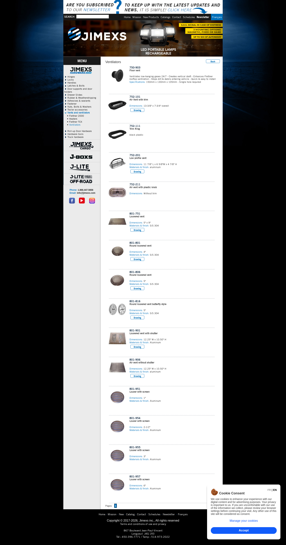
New (121, 514)
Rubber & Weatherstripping (80, 97)
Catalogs (165, 17)
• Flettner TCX (74, 121)
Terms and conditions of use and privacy (143, 523)
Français (217, 17)
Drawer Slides (73, 94)
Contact (176, 17)
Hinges (69, 76)
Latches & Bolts (74, 85)
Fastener (70, 103)
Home (127, 17)
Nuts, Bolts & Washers (77, 106)
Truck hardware (74, 136)
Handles (70, 82)
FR (269, 489)
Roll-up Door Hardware (78, 131)
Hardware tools (73, 133)
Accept (244, 530)
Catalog (130, 514)
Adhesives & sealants (77, 100)
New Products (151, 17)
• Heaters (72, 118)
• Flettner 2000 (75, 115)
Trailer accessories (75, 109)
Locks (69, 79)
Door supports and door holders (78, 90)
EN (275, 489)
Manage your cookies (244, 520)
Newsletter (203, 17)
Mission (136, 17)
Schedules (189, 17)
